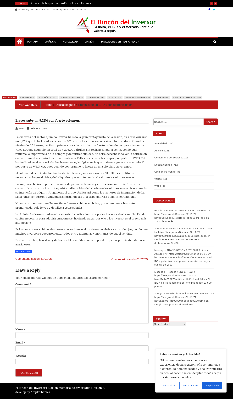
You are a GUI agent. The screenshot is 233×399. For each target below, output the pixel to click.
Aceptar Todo (212, 385)
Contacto (81, 9)
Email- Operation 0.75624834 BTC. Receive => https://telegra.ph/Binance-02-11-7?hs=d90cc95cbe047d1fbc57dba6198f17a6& (182, 214)
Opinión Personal (164, 171)
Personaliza (169, 385)
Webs (157, 185)
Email (20, 342)
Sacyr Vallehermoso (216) (188, 97)
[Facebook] (209, 9)
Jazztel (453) (28, 97)
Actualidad (70, 41)
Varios (157, 178)
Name (20, 329)
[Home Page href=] (19, 42)
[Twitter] (214, 9)
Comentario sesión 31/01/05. (34, 258)
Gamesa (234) (162, 97)
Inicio (55, 9)
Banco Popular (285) (73, 97)
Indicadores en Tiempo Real (119, 41)
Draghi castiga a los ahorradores (173, 304)
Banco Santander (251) (138, 97)
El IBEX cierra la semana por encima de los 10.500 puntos (182, 283)
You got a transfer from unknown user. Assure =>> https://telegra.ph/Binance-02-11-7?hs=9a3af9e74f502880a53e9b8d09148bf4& (183, 297)
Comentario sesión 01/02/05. (130, 259)
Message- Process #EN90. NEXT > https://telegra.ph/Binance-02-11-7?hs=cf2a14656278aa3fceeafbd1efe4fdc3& (178, 275)
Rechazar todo (190, 385)
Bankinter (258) (96, 97)
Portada (32, 41)
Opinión (89, 41)
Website (21, 355)
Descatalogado (23, 251)
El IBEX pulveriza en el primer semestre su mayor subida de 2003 (182, 261)
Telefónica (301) (48, 97)
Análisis (50, 41)
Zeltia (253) (115, 97)
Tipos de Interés (163, 221)
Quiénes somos (67, 9)
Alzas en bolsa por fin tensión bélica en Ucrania (61, 3)
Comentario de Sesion (167, 157)
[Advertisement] (116, 70)
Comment (23, 284)
